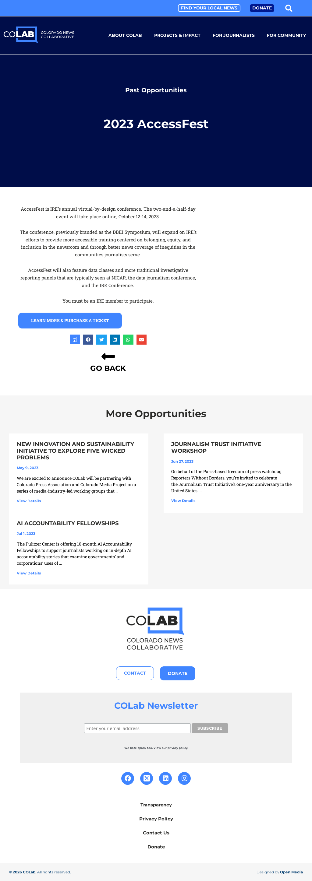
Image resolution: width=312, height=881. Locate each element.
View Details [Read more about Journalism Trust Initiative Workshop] (183, 500)
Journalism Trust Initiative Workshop (216, 447)
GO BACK (108, 367)
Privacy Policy (156, 818)
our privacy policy (174, 747)
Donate (156, 846)
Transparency (156, 804)
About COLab (125, 35)
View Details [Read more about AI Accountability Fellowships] (29, 572)
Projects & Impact (177, 35)
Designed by (280, 871)
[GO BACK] (108, 356)
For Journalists (234, 35)
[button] (289, 8)
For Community (286, 35)
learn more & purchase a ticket (70, 320)
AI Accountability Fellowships (68, 523)
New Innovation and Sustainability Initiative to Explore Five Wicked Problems (75, 450)
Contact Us (156, 832)
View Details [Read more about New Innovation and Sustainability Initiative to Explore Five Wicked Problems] (29, 500)
